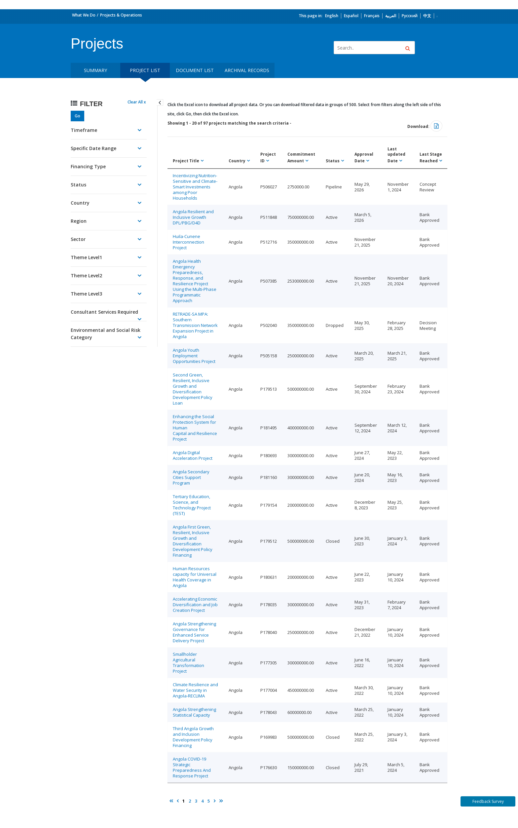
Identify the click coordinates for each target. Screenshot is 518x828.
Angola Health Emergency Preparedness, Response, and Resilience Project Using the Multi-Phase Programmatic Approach (194, 280)
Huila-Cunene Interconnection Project (188, 242)
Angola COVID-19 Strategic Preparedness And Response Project (192, 767)
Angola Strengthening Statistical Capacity (194, 712)
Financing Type (88, 166)
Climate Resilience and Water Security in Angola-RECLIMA (195, 690)
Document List (195, 70)
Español (351, 16)
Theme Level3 (86, 294)
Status (78, 184)
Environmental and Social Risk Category (105, 333)
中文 (427, 16)
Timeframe (84, 130)
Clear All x (137, 102)
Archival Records (247, 70)
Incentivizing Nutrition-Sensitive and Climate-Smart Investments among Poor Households (195, 187)
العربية (390, 16)
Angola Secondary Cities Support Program (191, 477)
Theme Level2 (86, 275)
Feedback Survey (488, 801)
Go (77, 116)
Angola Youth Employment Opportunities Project (194, 355)
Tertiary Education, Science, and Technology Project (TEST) (192, 504)
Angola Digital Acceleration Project (192, 455)
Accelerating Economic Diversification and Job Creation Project (195, 604)
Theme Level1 (86, 257)
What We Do (83, 15)
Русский (410, 16)
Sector (78, 239)
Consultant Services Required (104, 312)
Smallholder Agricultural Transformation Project (188, 662)
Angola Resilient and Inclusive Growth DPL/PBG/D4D (193, 217)
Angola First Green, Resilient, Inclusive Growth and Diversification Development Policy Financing (192, 541)
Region (79, 221)
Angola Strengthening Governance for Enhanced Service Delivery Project (194, 632)
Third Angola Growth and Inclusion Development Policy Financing (193, 737)
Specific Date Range (93, 148)
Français (372, 16)
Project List (145, 70)
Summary (95, 70)
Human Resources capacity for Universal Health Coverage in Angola (194, 577)
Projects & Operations (121, 15)
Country (80, 203)
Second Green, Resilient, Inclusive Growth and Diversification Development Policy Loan (192, 389)
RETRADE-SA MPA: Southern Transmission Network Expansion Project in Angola (195, 325)
